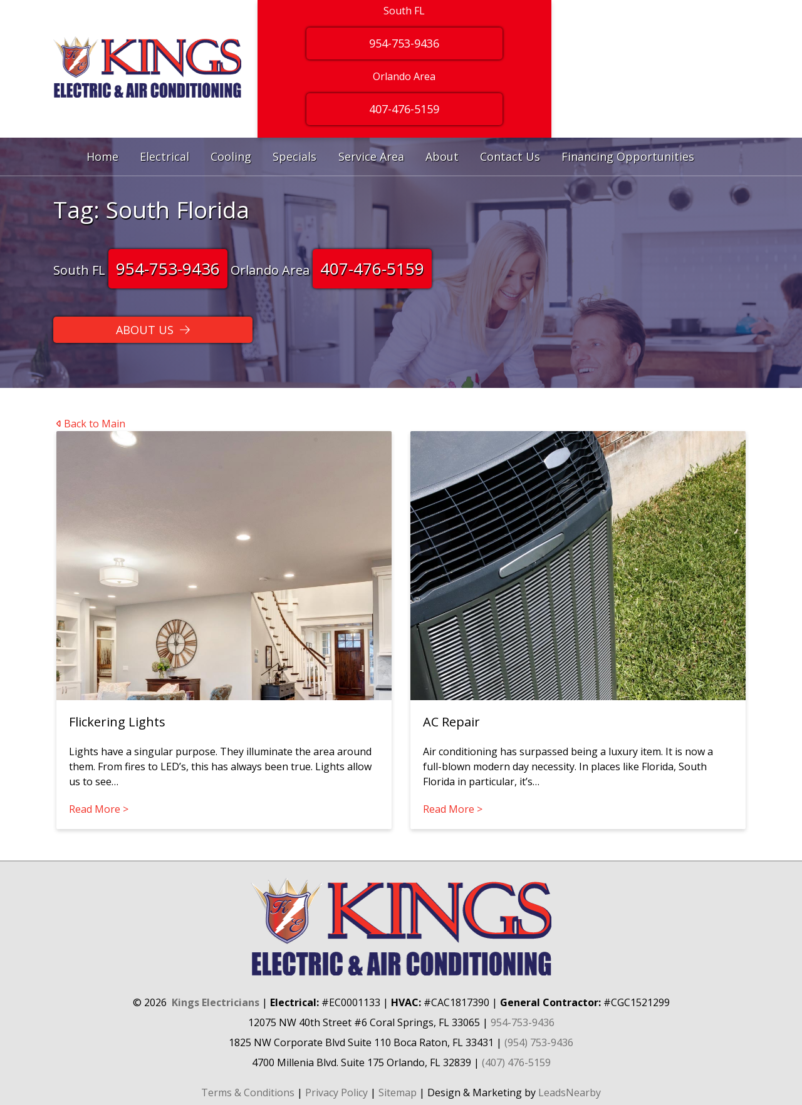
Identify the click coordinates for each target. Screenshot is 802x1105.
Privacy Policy (336, 1092)
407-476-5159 (372, 268)
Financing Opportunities (627, 156)
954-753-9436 (168, 268)
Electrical (164, 156)
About (442, 156)
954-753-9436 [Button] (404, 43)
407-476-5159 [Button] (404, 108)
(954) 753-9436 (538, 1042)
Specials (294, 156)
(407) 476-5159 (516, 1062)
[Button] (153, 330)
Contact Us (510, 156)
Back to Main (90, 423)
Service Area (371, 156)
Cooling (231, 156)
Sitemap (397, 1092)
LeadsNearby (569, 1092)
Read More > (98, 809)
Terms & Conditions (247, 1092)
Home (102, 156)
